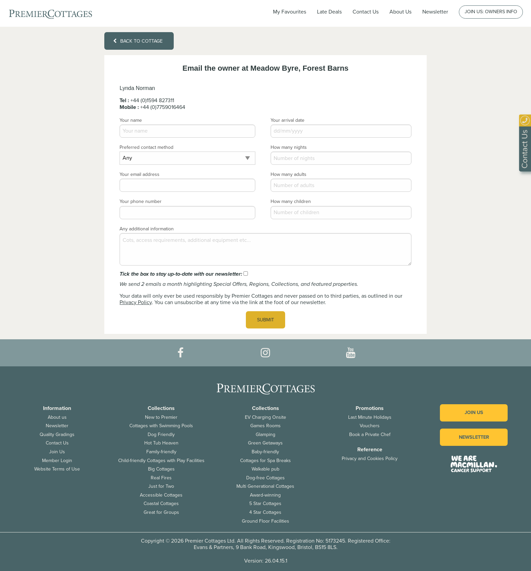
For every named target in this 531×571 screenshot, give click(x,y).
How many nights (289, 147)
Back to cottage (138, 41)
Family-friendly (161, 452)
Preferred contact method (146, 147)
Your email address (140, 174)
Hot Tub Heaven (161, 443)
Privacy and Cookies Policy (370, 458)
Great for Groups (161, 512)
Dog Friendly (161, 434)
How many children (291, 201)
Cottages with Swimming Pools (161, 426)
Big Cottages (161, 469)
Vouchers (370, 426)
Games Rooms (265, 426)
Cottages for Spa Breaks (265, 460)
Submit (265, 320)
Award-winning (265, 495)
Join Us (57, 452)
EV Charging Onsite (265, 417)
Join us (474, 412)
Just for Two (161, 486)
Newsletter (57, 426)
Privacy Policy (136, 302)
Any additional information (147, 229)
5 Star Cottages (265, 503)
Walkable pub (265, 469)
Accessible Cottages (161, 495)
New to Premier (161, 417)
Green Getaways (265, 443)
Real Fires (161, 478)
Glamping (265, 434)
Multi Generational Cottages (265, 486)
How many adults (288, 174)
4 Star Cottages (265, 512)
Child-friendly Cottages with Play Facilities (161, 460)
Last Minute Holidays (369, 417)
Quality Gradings (57, 434)
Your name (131, 120)
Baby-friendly (265, 452)
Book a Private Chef (369, 434)
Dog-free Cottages (265, 478)
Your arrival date (287, 120)
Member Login (57, 460)
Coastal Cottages (161, 503)
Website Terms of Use (57, 469)
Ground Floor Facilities (265, 521)
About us (57, 417)
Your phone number (141, 201)
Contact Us (366, 12)
